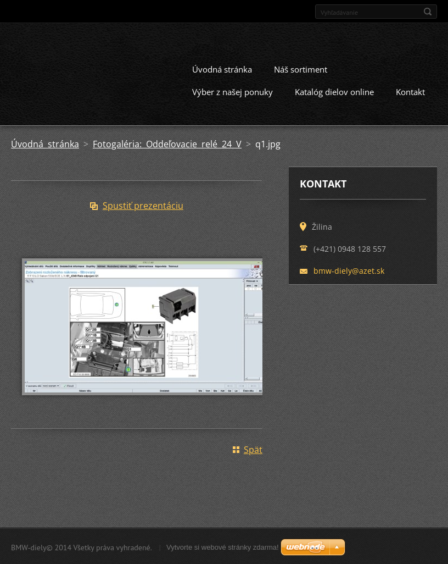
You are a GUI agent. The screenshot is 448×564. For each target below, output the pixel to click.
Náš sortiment (300, 68)
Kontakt (410, 90)
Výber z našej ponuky (232, 90)
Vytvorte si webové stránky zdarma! (222, 546)
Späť (253, 449)
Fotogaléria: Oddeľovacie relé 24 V (167, 143)
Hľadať (428, 11)
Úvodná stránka (222, 68)
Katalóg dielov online (334, 90)
